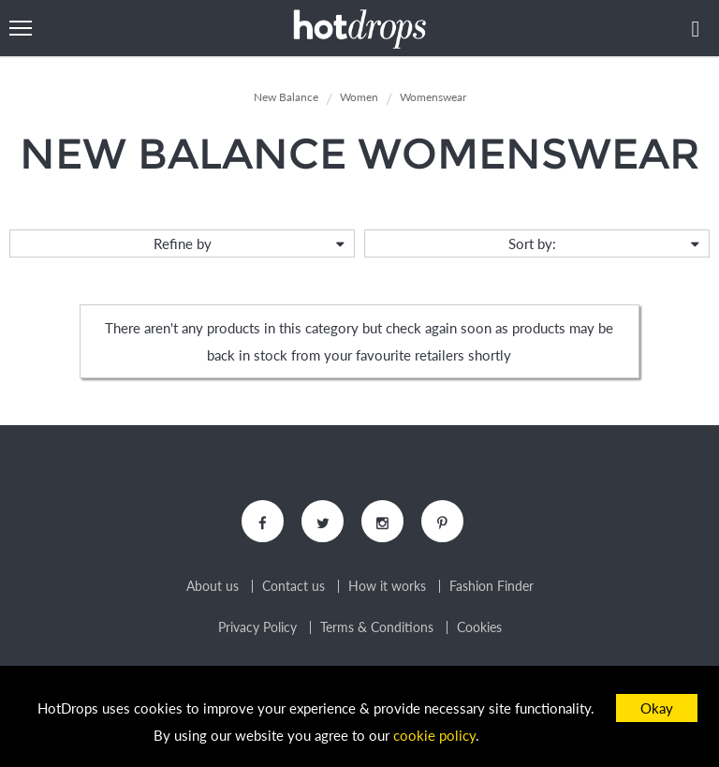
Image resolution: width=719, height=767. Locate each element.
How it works (387, 586)
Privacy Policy (257, 627)
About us (212, 586)
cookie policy (434, 735)
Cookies (479, 627)
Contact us (293, 586)
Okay (656, 708)
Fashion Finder (491, 586)
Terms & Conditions (376, 627)
